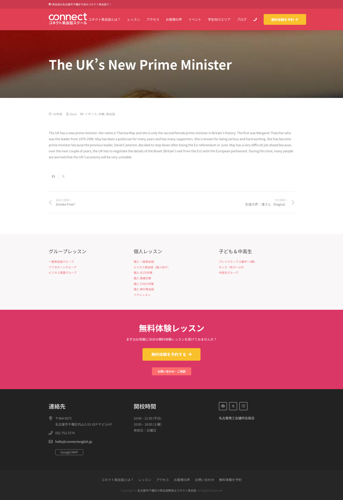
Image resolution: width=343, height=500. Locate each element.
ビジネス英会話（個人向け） (152, 267)
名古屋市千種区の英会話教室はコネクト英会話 (166, 490)
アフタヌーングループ (62, 267)
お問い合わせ (204, 479)
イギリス (91, 114)
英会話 (110, 114)
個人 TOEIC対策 (144, 284)
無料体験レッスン (171, 328)
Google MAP (69, 452)
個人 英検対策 (142, 278)
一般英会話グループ (61, 261)
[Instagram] (243, 406)
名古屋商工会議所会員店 (236, 418)
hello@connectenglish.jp (73, 441)
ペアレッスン (142, 295)
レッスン (144, 479)
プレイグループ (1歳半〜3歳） (238, 261)
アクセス (162, 479)
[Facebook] (223, 406)
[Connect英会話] (68, 19)
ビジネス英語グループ (63, 272)
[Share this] (53, 176)
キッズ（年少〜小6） (232, 267)
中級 (102, 114)
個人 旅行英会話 (144, 289)
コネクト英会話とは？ (117, 479)
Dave (73, 114)
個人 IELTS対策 (143, 272)
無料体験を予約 (230, 479)
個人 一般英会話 (144, 261)
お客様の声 (182, 479)
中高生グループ (228, 272)
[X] (233, 406)
